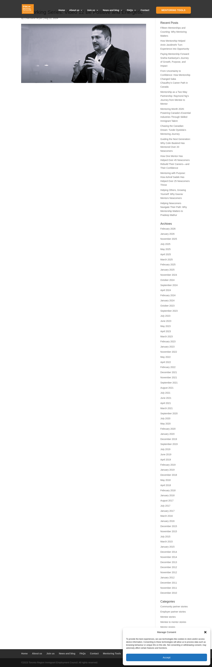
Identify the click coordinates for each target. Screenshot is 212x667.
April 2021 (165, 403)
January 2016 (167, 521)
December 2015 (168, 526)
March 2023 (166, 336)
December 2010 (168, 593)
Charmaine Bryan (33, 18)
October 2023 (167, 305)
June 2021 (165, 398)
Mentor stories (167, 627)
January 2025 (167, 269)
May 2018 (165, 480)
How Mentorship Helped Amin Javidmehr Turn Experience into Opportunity (174, 44)
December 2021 (168, 372)
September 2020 (169, 413)
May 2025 (165, 249)
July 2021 (165, 392)
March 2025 (166, 259)
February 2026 (168, 228)
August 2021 (167, 387)
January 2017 (167, 511)
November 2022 (168, 351)
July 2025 (165, 244)
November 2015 (168, 531)
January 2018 (167, 495)
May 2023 (165, 326)
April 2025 (165, 254)
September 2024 (169, 285)
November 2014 (168, 557)
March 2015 (166, 541)
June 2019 (165, 454)
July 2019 (165, 449)
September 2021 (169, 382)
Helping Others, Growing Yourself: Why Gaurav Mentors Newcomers (173, 194)
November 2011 (168, 588)
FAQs (130, 10)
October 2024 (167, 280)
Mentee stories (168, 617)
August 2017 (167, 500)
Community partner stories (174, 606)
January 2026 (167, 234)
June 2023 (165, 321)
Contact (145, 10)
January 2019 (167, 469)
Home (62, 10)
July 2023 (165, 316)
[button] (205, 632)
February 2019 (168, 464)
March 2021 (166, 408)
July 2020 (165, 418)
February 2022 (168, 367)
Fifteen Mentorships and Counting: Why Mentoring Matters (173, 31)
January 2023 (167, 346)
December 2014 (168, 552)
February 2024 (168, 295)
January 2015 (167, 546)
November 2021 (168, 377)
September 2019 (169, 444)
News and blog (111, 10)
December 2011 (168, 582)
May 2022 (165, 357)
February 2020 (168, 428)
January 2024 (167, 300)
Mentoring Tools (173, 10)
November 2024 (168, 275)
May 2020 (165, 423)
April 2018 (165, 485)
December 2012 (168, 567)
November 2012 (168, 572)
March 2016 (166, 516)
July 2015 (165, 536)
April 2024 (165, 290)
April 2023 (165, 331)
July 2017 (165, 505)
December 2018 (168, 475)
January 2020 (167, 434)
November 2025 (168, 239)
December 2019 (168, 439)
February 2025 (168, 264)
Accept (166, 657)
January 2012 (167, 577)
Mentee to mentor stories (173, 622)
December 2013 (168, 562)
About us (74, 10)
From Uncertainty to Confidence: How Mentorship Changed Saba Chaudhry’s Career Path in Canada (175, 79)
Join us (91, 10)
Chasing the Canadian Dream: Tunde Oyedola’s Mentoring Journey (173, 130)
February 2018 (168, 490)
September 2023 (169, 311)
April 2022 (165, 362)
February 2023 (168, 341)
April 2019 (165, 459)
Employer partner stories (173, 611)
